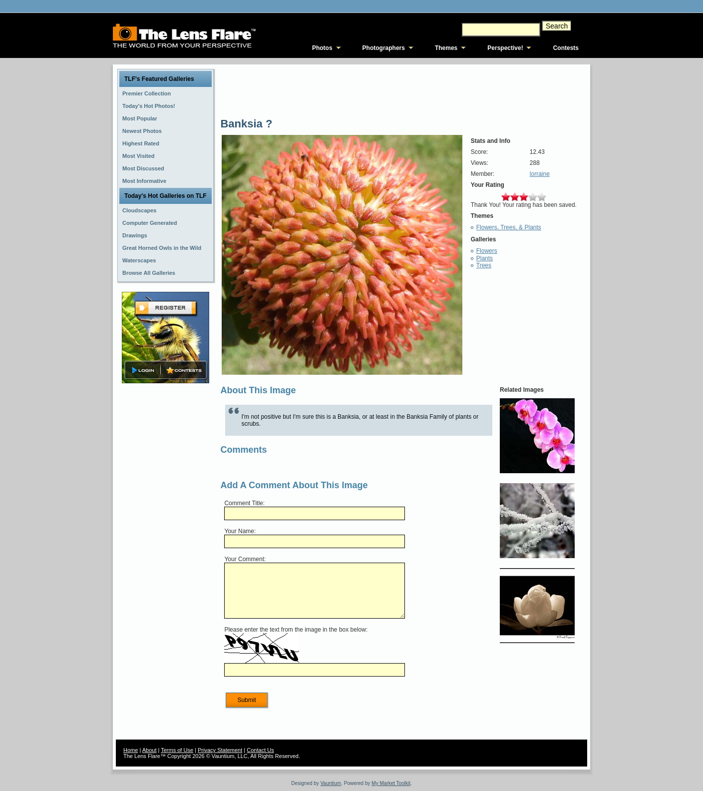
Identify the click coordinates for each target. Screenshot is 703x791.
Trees (483, 265)
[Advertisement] (166, 543)
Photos (322, 47)
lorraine (540, 173)
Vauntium (331, 783)
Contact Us (260, 750)
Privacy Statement (220, 750)
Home (130, 750)
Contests (566, 47)
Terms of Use (177, 750)
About (149, 750)
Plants (484, 258)
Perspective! (505, 47)
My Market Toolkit (390, 783)
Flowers (486, 250)
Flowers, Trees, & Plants (508, 227)
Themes (446, 47)
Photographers (383, 47)
